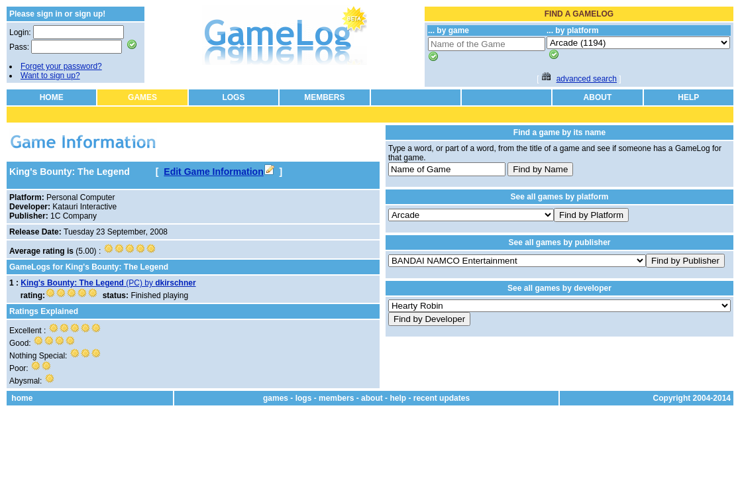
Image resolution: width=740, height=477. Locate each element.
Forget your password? (61, 66)
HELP (688, 97)
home (21, 398)
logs (303, 398)
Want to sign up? (50, 75)
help (398, 398)
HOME (52, 97)
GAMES (142, 97)
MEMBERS (324, 97)
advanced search (586, 78)
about (372, 398)
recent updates (441, 398)
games (275, 398)
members (336, 398)
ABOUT (598, 97)
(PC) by (108, 283)
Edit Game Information (219, 171)
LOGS (233, 97)
